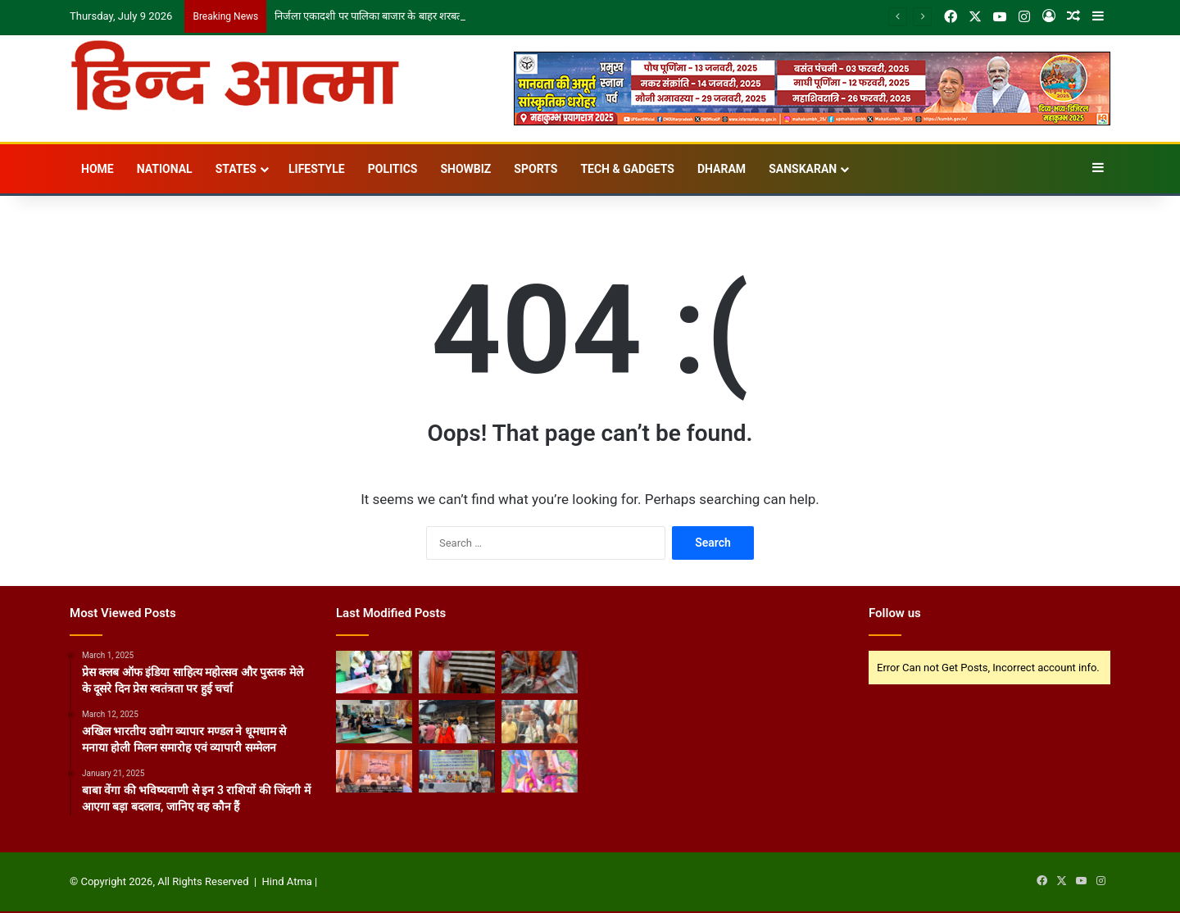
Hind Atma (287, 881)
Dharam (721, 168)
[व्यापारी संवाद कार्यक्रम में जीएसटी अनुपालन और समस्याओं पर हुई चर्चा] (374, 771)
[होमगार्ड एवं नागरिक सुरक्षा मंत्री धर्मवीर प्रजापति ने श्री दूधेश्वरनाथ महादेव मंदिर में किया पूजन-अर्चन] (540, 721)
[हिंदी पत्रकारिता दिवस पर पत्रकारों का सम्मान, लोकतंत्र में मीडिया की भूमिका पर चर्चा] (457, 771)
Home (97, 168)
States (236, 168)
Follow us (895, 613)
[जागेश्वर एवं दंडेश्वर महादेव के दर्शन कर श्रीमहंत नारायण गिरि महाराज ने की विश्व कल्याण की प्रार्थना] (457, 721)
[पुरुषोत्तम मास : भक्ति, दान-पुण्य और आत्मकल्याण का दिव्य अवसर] (540, 771)
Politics (393, 168)
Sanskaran (803, 168)
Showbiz (465, 168)
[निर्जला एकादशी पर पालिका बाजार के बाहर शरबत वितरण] (374, 672)
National (165, 168)
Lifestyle (316, 168)
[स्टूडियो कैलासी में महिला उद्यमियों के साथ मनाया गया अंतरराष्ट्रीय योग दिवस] (374, 721)
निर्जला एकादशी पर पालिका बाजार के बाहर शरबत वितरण (382, 16)
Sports (535, 168)
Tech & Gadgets (627, 168)
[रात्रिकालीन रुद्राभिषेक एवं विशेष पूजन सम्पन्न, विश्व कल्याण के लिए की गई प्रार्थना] (540, 672)
